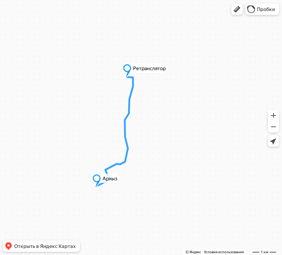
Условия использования (224, 252)
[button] (237, 9)
